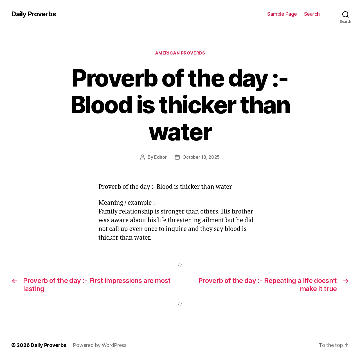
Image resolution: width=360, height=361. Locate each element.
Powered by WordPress (100, 345)
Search (312, 14)
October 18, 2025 (201, 157)
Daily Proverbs (33, 14)
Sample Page (282, 14)
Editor (160, 157)
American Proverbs (180, 53)
